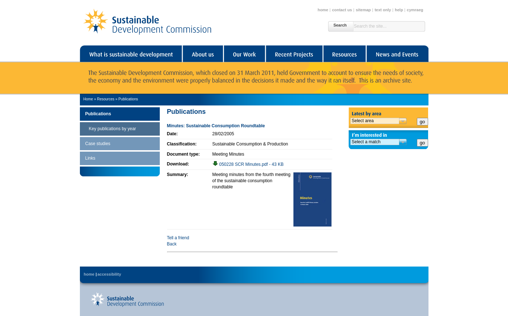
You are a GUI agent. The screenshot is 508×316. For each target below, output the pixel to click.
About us (202, 53)
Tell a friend (178, 237)
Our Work (244, 53)
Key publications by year (112, 128)
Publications (128, 99)
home (323, 10)
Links (90, 158)
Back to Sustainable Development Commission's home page (127, 299)
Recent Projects (294, 53)
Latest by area (388, 112)
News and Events (397, 53)
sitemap (363, 10)
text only (383, 10)
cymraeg (415, 10)
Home (88, 99)
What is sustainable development (131, 53)
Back (172, 244)
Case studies (97, 143)
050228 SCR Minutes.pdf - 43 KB (248, 164)
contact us (342, 10)
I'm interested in (388, 134)
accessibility (109, 274)
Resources (344, 53)
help (399, 10)
